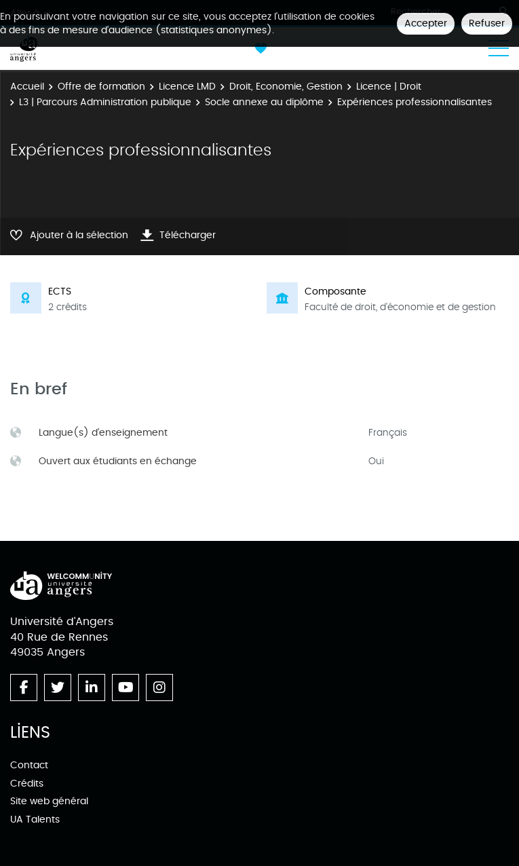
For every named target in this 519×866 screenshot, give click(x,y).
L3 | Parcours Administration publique (105, 102)
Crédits (26, 783)
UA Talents (35, 819)
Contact (29, 765)
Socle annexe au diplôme (264, 102)
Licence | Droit (388, 86)
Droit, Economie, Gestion (286, 86)
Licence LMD (187, 86)
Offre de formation (101, 86)
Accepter (425, 23)
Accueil (27, 86)
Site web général (49, 801)
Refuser (487, 23)
